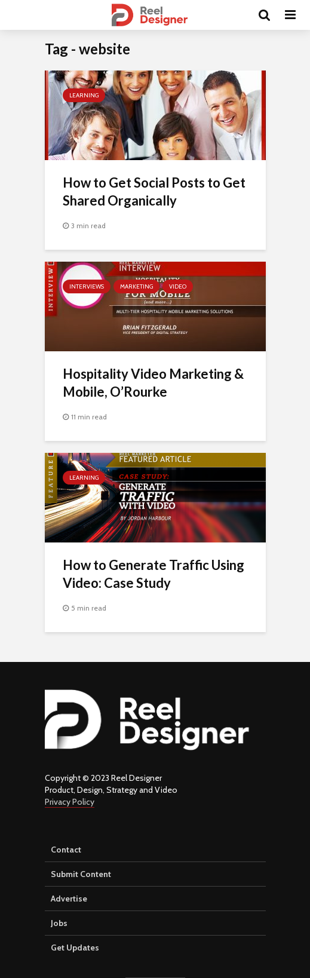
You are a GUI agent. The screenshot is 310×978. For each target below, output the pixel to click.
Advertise (69, 898)
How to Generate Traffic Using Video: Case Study (153, 574)
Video (177, 286)
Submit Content (81, 874)
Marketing (136, 286)
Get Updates (75, 947)
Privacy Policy (69, 801)
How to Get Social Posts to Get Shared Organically (154, 191)
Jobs (59, 923)
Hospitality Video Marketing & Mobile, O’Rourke (153, 383)
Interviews (86, 286)
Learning (84, 95)
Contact (66, 849)
